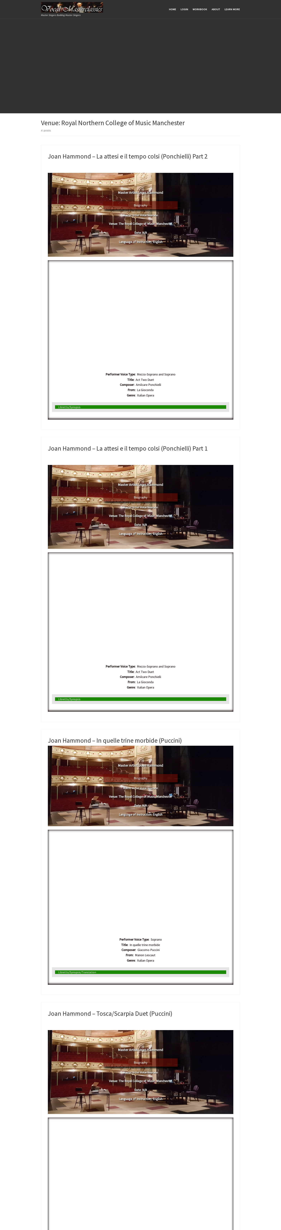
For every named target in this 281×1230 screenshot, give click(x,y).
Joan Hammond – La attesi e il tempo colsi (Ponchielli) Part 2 (128, 61)
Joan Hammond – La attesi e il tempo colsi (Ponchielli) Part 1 (128, 353)
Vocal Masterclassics (23, 1218)
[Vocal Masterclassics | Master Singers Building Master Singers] (72, 7)
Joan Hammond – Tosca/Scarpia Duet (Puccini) (110, 918)
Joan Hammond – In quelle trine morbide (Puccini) (115, 645)
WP (15, 1224)
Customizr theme (46, 1224)
